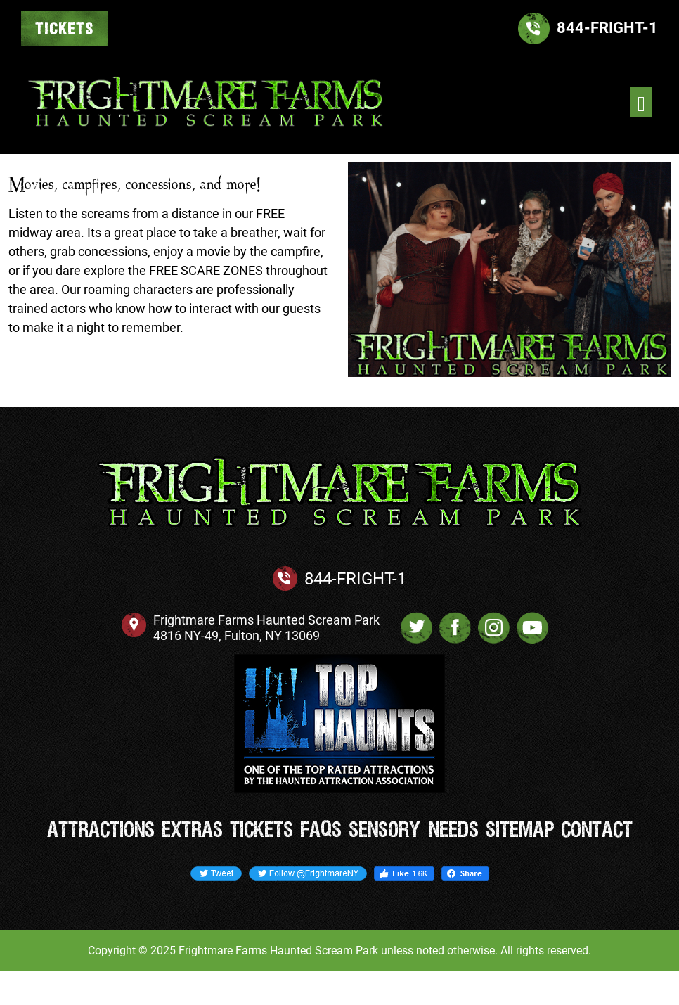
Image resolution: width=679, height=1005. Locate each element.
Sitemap (520, 830)
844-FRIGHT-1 (355, 579)
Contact (597, 830)
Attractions (101, 830)
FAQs (321, 830)
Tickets (261, 830)
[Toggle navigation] (641, 102)
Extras (192, 830)
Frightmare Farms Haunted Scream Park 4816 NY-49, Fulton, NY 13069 (266, 628)
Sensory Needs (414, 830)
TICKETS (64, 30)
